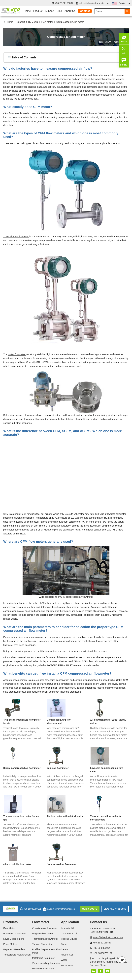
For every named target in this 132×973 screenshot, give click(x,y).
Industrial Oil (67, 928)
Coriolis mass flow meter (44, 928)
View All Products (115, 909)
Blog (59, 11)
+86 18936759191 (30, 909)
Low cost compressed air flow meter (106, 770)
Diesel (64, 944)
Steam (64, 949)
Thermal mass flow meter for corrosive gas (106, 818)
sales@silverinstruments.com (94, 3)
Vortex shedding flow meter (46, 963)
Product (37, 11)
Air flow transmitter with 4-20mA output (108, 721)
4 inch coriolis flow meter (17, 864)
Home (27, 11)
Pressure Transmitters (14, 933)
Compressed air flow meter (62, 864)
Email (124, 38)
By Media (33, 22)
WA (124, 50)
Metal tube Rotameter (43, 958)
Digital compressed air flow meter (21, 768)
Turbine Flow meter (42, 944)
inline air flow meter (57, 768)
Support (49, 11)
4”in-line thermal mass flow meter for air (21, 721)
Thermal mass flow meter (45, 939)
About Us (70, 11)
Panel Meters (10, 944)
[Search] (127, 11)
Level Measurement (13, 939)
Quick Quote (89, 909)
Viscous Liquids (69, 939)
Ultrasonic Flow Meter (43, 968)
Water (64, 960)
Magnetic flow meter (42, 933)
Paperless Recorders (14, 949)
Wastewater (67, 965)
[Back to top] (122, 959)
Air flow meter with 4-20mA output (65, 816)
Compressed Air (69, 933)
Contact (85, 11)
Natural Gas (67, 954)
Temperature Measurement (17, 954)
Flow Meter (47, 22)
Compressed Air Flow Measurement (58, 721)
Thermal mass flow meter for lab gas (21, 818)
